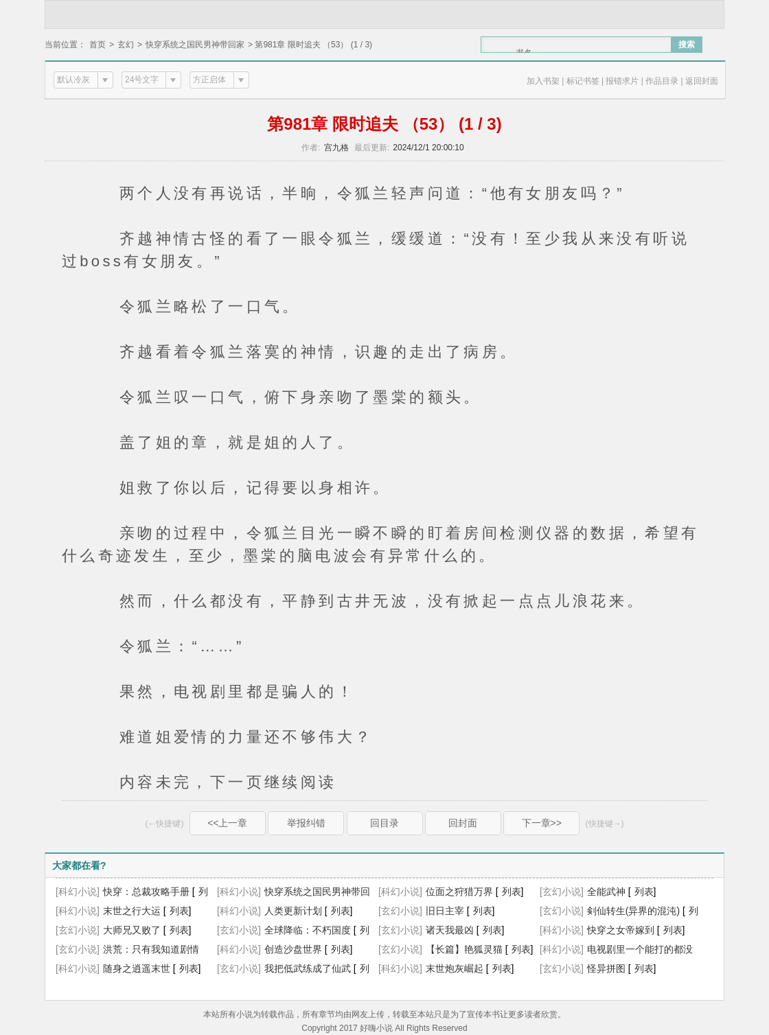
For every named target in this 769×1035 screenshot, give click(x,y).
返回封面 (701, 81)
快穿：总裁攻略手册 (146, 891)
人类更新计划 (293, 910)
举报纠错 (306, 822)
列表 (511, 891)
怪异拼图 (606, 968)
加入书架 (543, 81)
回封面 (462, 822)
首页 (97, 44)
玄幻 (125, 44)
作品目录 (661, 81)
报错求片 (622, 81)
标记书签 (582, 81)
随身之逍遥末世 (136, 968)
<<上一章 (227, 822)
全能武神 (606, 891)
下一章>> (542, 822)
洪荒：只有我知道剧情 (151, 949)
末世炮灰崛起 (454, 968)
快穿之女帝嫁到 (620, 929)
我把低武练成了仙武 (307, 968)
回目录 (384, 822)
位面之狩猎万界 (459, 891)
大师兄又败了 (132, 929)
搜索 (686, 44)
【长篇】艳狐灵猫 (464, 949)
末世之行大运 (132, 910)
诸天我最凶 (450, 929)
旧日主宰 (445, 910)
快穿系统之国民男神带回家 (195, 44)
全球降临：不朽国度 (307, 929)
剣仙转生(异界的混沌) (633, 910)
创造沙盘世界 (293, 949)
